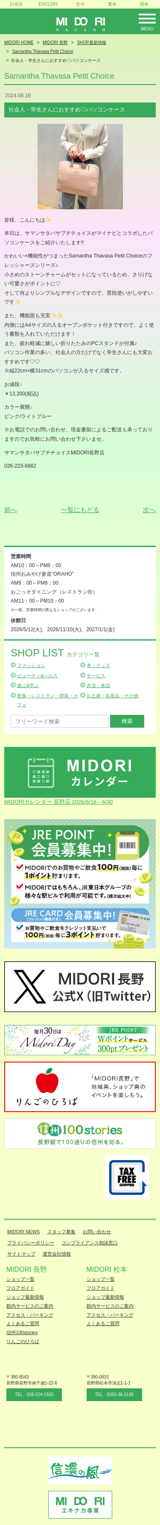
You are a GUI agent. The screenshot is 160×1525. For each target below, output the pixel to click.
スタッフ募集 (61, 1231)
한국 (80, 4)
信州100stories (22, 1332)
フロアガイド (20, 1288)
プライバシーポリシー (30, 1242)
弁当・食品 (98, 685)
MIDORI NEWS (23, 1231)
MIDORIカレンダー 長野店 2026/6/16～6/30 (58, 802)
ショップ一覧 (20, 1279)
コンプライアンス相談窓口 (89, 1242)
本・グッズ (98, 665)
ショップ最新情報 (25, 1297)
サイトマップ (21, 1253)
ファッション (31, 665)
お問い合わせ (97, 1231)
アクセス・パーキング (29, 1314)
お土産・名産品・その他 (112, 695)
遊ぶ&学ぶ (28, 685)
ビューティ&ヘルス (37, 675)
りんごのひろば (22, 1341)
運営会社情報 (57, 1253)
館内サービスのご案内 (29, 1305)
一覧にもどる (80, 509)
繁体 (112, 4)
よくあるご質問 (22, 1323)
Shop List (55, 653)
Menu (147, 28)
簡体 (144, 4)
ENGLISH (48, 4)
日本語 (16, 4)
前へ (10, 509)
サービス (96, 675)
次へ (149, 509)
